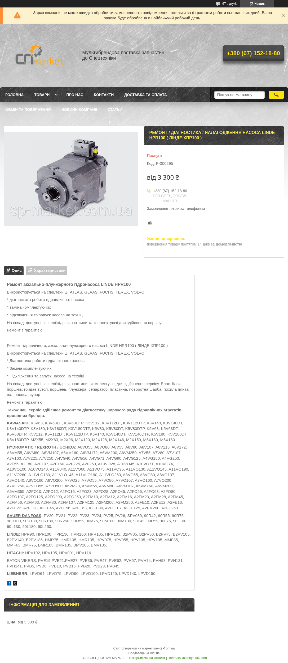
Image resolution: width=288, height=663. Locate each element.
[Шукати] (276, 95)
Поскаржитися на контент (146, 658)
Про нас (74, 95)
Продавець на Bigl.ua (143, 653)
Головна (14, 95)
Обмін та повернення (28, 109)
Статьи (115, 109)
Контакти (104, 95)
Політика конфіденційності (187, 658)
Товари (42, 95)
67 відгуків (229, 4)
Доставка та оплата (145, 95)
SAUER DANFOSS (24, 515)
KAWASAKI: (19, 423)
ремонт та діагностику (83, 410)
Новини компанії (79, 109)
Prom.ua (169, 648)
